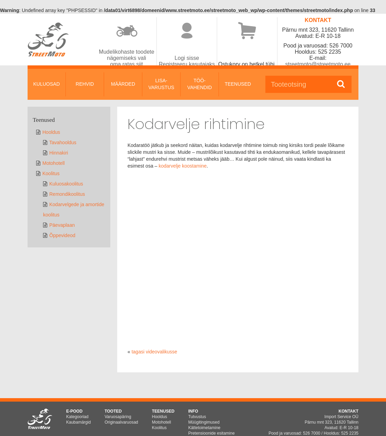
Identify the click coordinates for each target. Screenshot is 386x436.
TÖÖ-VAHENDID (199, 84)
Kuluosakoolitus (66, 184)
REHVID (85, 84)
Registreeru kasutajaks (187, 64)
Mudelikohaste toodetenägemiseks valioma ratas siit (126, 58)
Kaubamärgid (78, 422)
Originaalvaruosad (121, 422)
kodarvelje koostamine (182, 166)
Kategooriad (77, 416)
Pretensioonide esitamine (211, 433)
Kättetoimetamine (204, 427)
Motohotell (53, 163)
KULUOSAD (46, 84)
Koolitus (51, 173)
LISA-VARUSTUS (161, 84)
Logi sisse (187, 58)
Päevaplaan (62, 225)
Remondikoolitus (67, 194)
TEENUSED (238, 84)
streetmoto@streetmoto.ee (318, 64)
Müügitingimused (204, 422)
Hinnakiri (58, 153)
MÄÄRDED (123, 84)
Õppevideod (62, 235)
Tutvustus (197, 416)
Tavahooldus (63, 142)
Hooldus (51, 132)
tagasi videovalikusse (154, 351)
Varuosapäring (117, 416)
